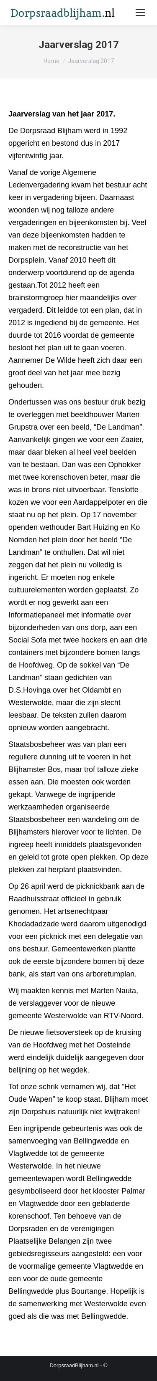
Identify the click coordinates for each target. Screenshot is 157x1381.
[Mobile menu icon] (140, 12)
